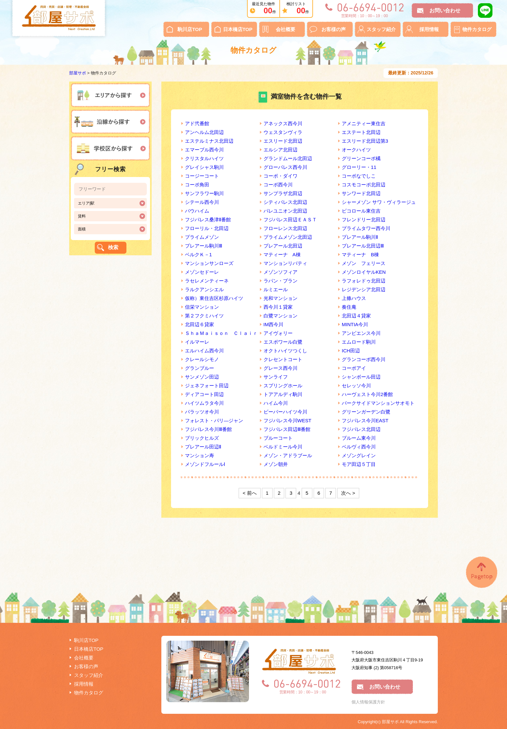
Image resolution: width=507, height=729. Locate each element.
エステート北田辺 (361, 132)
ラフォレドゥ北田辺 (363, 280)
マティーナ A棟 (282, 254)
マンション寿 (199, 455)
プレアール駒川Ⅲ (203, 246)
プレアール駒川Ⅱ (360, 237)
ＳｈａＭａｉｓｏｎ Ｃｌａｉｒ (221, 333)
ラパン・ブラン (280, 280)
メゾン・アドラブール (288, 455)
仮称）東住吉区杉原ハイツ (214, 298)
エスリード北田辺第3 (365, 141)
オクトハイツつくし (285, 350)
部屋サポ (77, 73)
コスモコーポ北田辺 (363, 184)
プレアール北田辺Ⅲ (363, 246)
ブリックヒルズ (202, 438)
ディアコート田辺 (204, 394)
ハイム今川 (276, 403)
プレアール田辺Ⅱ (203, 446)
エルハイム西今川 (204, 350)
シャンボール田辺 (361, 377)
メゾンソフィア (280, 272)
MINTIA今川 (355, 324)
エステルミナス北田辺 (209, 141)
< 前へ (250, 493)
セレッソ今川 (356, 385)
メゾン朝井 (276, 464)
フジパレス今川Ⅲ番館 (208, 429)
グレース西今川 (280, 368)
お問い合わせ (444, 10)
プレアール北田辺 (283, 246)
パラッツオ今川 (202, 411)
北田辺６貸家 (199, 324)
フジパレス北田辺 (361, 429)
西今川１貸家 (278, 307)
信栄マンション (202, 307)
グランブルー (199, 368)
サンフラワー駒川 (204, 193)
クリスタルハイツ (204, 158)
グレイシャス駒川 (204, 167)
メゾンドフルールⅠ (205, 464)
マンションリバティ (285, 263)
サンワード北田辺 (361, 193)
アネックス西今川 (283, 123)
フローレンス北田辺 (285, 228)
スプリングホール (283, 385)
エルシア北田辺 (280, 149)
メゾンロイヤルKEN (364, 272)
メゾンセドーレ (202, 272)
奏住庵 (349, 307)
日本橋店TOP (238, 29)
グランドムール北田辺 (288, 158)
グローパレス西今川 (285, 167)
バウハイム (197, 211)
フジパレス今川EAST (365, 420)
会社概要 (285, 29)
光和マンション (280, 298)
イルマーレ (197, 342)
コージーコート (202, 176)
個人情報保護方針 (368, 702)
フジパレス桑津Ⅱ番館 (208, 219)
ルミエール (276, 289)
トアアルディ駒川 (283, 394)
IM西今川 (274, 324)
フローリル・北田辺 (207, 228)
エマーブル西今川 (204, 149)
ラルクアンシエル (204, 289)
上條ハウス (354, 298)
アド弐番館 (197, 123)
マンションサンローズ (209, 263)
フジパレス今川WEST (287, 420)
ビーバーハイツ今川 (285, 411)
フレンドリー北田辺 (363, 219)
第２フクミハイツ (204, 315)
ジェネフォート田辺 (207, 385)
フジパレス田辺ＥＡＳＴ (290, 219)
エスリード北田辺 (283, 141)
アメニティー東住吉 (363, 123)
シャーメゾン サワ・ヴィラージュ (379, 202)
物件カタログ (476, 29)
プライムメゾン (202, 237)
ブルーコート (278, 438)
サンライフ (276, 377)
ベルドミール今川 (283, 446)
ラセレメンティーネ (207, 280)
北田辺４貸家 (356, 315)
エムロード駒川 (359, 342)
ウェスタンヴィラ (283, 132)
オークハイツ (356, 149)
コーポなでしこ (359, 176)
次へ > (348, 493)
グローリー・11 (359, 167)
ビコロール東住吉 (361, 211)
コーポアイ (354, 368)
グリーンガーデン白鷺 (366, 411)
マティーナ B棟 (360, 254)
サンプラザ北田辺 (283, 193)
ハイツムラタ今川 (204, 403)
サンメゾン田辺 (202, 377)
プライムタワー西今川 (366, 228)
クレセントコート (283, 359)
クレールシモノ (202, 359)
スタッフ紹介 (381, 29)
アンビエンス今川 (361, 333)
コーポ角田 (197, 184)
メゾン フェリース (363, 263)
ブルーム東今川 (359, 438)
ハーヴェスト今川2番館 (367, 394)
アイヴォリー (278, 333)
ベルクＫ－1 (198, 254)
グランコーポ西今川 (363, 359)
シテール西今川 (202, 202)
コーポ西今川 (278, 184)
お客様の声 (333, 29)
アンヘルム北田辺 (204, 132)
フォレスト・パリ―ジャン (214, 420)
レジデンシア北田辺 (363, 289)
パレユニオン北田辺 (285, 211)
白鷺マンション (280, 315)
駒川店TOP (190, 29)
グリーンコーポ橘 (361, 158)
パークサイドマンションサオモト (378, 403)
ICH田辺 (351, 350)
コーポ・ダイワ (280, 176)
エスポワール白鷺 (283, 342)
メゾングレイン (359, 455)
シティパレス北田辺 (285, 202)
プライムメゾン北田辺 (288, 237)
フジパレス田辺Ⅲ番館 (287, 429)
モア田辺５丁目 (359, 464)
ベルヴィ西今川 (359, 446)
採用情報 (429, 29)
